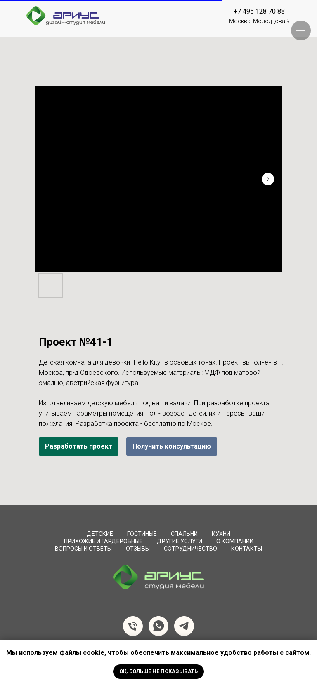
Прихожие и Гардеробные (103, 541)
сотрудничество (190, 548)
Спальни (184, 533)
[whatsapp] (158, 626)
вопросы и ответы (83, 548)
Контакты (246, 548)
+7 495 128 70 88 (259, 11)
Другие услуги (179, 541)
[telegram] (184, 626)
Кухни (221, 533)
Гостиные (142, 533)
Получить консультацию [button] (171, 446)
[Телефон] (133, 626)
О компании (234, 541)
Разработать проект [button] (78, 446)
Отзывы (138, 548)
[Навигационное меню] (300, 30)
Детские (100, 533)
